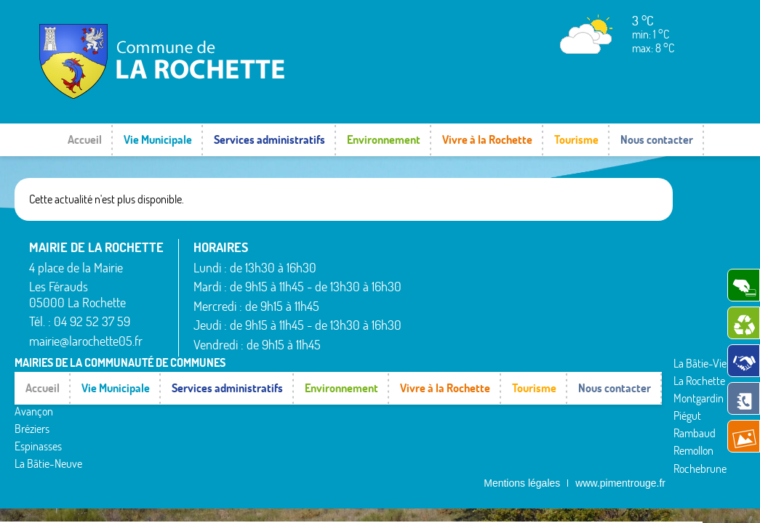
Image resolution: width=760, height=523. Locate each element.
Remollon (525, 333)
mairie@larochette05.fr (86, 341)
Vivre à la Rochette (487, 139)
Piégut (519, 298)
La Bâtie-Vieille (537, 245)
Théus (608, 295)
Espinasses (439, 319)
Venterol (613, 330)
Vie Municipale (158, 139)
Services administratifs (269, 139)
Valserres (614, 312)
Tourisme (576, 139)
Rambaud (526, 316)
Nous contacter (656, 139)
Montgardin (530, 281)
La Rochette (531, 263)
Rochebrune (532, 351)
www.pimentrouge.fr (620, 366)
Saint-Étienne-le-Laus (634, 270)
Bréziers (433, 301)
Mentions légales (522, 366)
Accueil (85, 139)
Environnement (383, 139)
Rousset (612, 245)
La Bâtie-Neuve (450, 337)
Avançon (435, 284)
